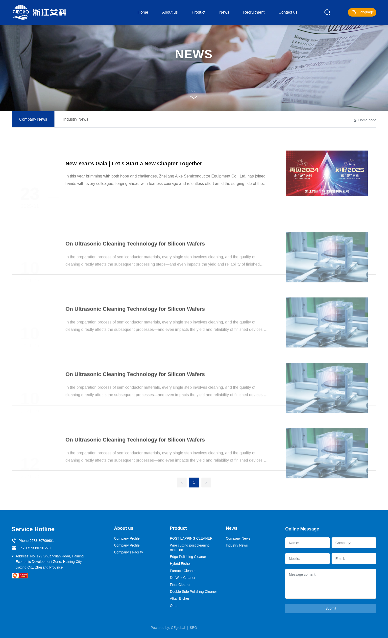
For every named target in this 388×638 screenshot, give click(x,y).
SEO (193, 628)
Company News (33, 122)
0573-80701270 (38, 548)
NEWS (194, 54)
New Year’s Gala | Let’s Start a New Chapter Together (133, 173)
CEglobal (178, 628)
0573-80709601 (41, 541)
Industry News (75, 122)
